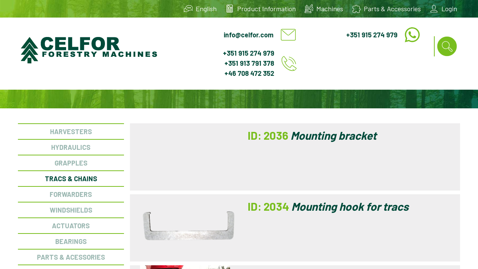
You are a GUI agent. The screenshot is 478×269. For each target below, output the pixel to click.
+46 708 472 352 (249, 73)
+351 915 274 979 (371, 35)
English (206, 8)
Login (449, 8)
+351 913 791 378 (249, 63)
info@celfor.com (248, 35)
